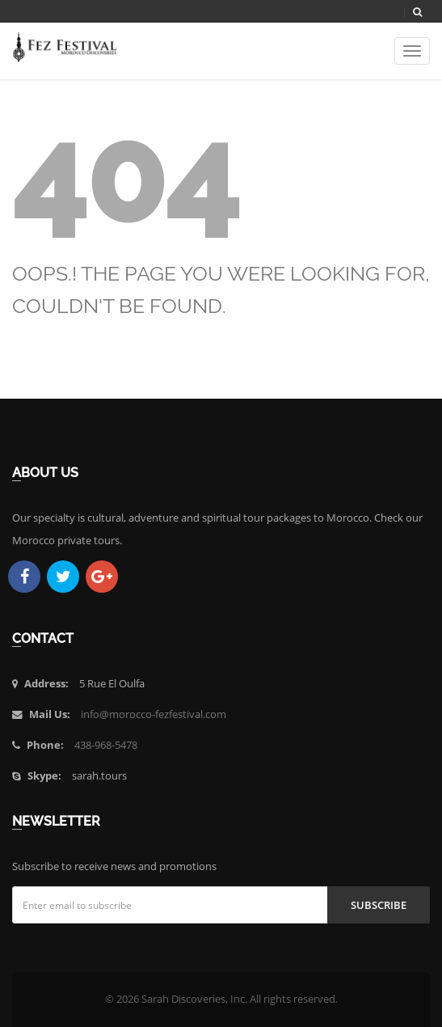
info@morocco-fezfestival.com (153, 714)
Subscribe (378, 905)
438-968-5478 (105, 745)
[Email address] (170, 904)
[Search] (417, 12)
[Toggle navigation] (412, 51)
